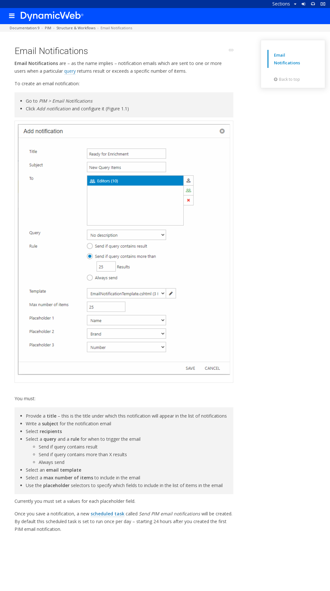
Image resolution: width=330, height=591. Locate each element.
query (70, 71)
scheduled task (107, 514)
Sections (284, 4)
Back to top (287, 79)
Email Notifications (287, 59)
